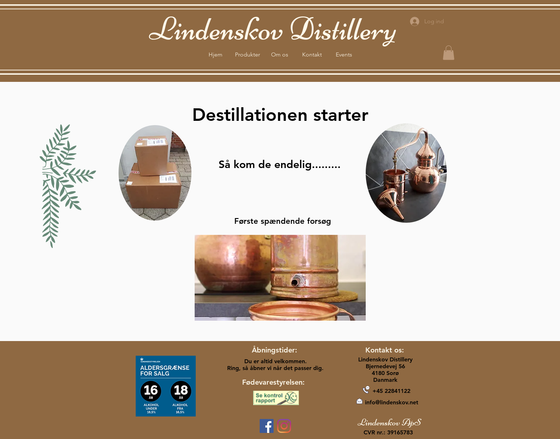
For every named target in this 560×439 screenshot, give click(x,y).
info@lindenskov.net (391, 402)
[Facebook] (267, 426)
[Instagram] (284, 426)
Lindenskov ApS (389, 422)
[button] (448, 52)
